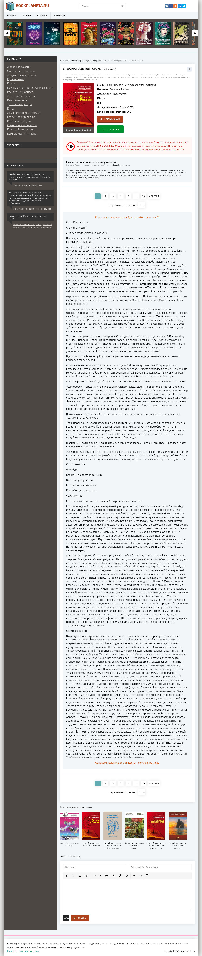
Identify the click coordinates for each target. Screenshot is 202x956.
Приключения (15, 79)
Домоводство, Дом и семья (23, 112)
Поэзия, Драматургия (20, 129)
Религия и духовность (20, 91)
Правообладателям (29, 951)
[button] (67, 876)
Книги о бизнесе (17, 100)
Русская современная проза (140, 84)
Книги (108, 84)
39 (143, 196)
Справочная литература (22, 125)
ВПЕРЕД (154, 196)
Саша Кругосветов (115, 93)
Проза (117, 84)
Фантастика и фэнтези (21, 70)
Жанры (27, 15)
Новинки (42, 15)
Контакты (59, 15)
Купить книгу (110, 129)
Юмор (11, 108)
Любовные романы (19, 66)
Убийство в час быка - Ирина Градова (32, 208)
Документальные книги (21, 75)
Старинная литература (21, 116)
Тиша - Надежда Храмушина (27, 185)
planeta (27, 6)
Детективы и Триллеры (21, 95)
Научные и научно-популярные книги (30, 87)
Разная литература (19, 120)
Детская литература (19, 104)
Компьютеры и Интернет (22, 133)
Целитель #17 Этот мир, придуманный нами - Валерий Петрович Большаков (32, 225)
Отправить (80, 918)
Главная (12, 15)
